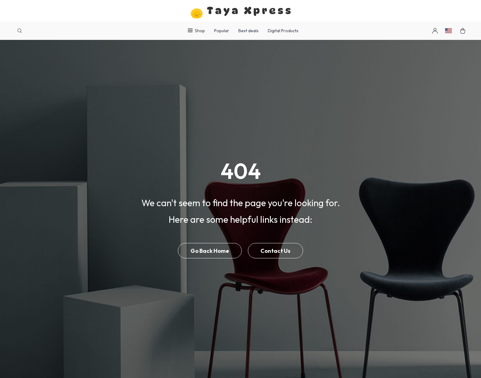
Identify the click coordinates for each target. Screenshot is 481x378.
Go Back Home (209, 250)
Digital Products (283, 30)
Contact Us (275, 250)
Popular (221, 30)
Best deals (248, 30)
